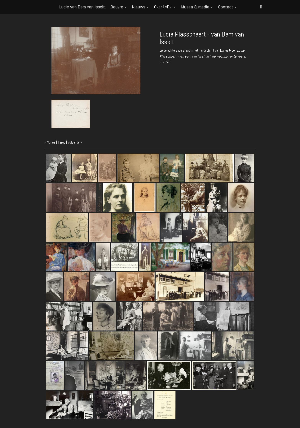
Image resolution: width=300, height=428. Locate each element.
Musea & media (196, 7)
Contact (227, 7)
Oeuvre (118, 7)
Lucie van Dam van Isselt (82, 7)
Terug (61, 142)
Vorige (51, 142)
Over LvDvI (164, 7)
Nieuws (140, 7)
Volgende (74, 142)
